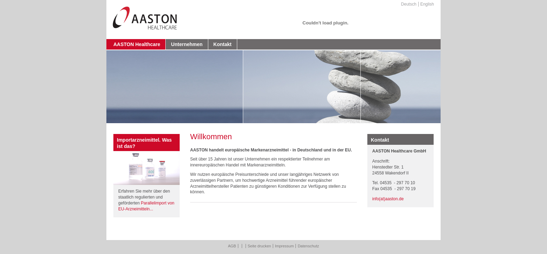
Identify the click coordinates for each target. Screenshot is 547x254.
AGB (232, 246)
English (427, 4)
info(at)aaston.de (388, 198)
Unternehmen (186, 44)
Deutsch (409, 4)
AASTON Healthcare (136, 44)
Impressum (284, 246)
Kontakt (222, 44)
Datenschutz (308, 246)
